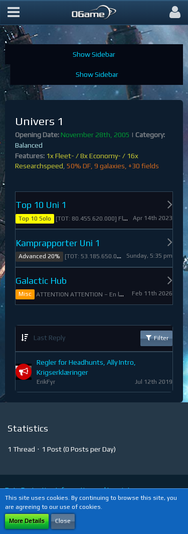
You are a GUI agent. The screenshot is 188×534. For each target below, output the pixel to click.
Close (63, 520)
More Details (27, 520)
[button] (13, 13)
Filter (156, 338)
